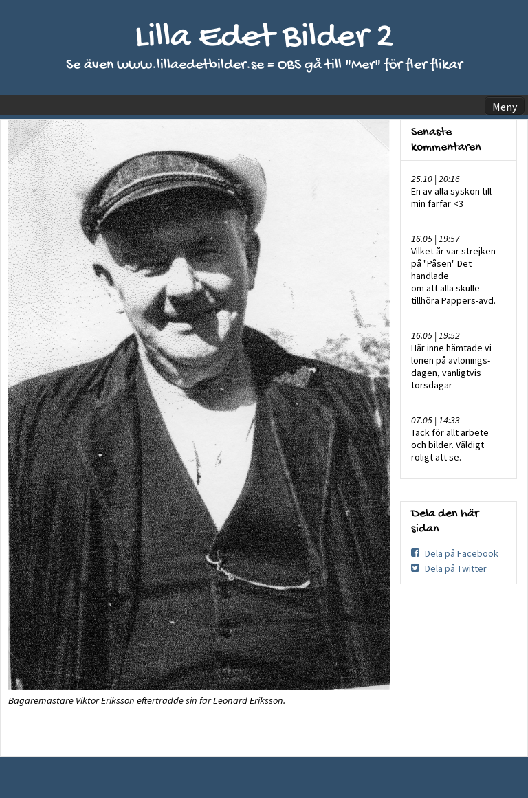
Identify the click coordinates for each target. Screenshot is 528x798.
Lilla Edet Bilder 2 (264, 38)
